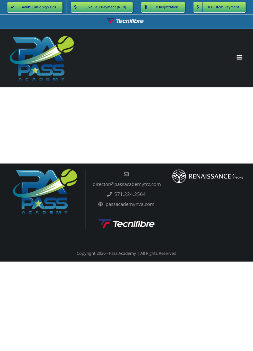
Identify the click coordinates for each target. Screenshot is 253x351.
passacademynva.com (130, 204)
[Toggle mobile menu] (240, 57)
